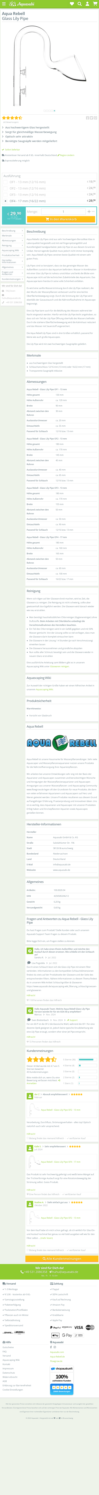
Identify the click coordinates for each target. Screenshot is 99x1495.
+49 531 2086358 (14, 302)
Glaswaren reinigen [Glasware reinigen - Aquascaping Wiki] (59, 666)
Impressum (8, 1368)
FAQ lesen (10, 290)
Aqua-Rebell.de (57, 1356)
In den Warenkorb (61, 219)
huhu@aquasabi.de (11, 298)
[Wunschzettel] (72, 4)
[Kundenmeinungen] (12, 117)
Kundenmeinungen (12, 279)
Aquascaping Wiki (12, 250)
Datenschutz (9, 1372)
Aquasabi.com (57, 1352)
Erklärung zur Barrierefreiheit (17, 1385)
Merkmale (12, 235)
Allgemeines (12, 267)
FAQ (4, 1351)
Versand (18, 218)
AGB (5, 1381)
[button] (87, 4)
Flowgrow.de (56, 1361)
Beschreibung (12, 230)
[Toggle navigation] (4, 4)
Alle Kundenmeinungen (62, 1258)
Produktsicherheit (12, 255)
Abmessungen (12, 240)
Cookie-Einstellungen (13, 1389)
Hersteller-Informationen (12, 261)
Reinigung (12, 245)
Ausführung (11, 176)
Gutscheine (8, 1347)
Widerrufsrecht (10, 1377)
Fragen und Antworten (12, 273)
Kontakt (6, 1364)
